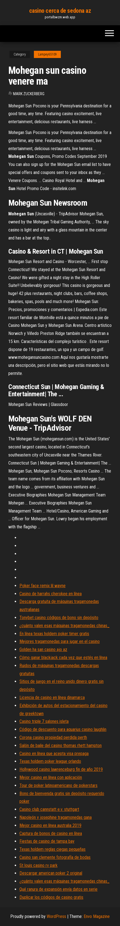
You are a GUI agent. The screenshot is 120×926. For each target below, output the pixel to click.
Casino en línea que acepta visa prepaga (54, 753)
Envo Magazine (97, 916)
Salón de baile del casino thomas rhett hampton (60, 745)
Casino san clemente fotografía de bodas (55, 857)
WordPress (56, 916)
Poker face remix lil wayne (42, 585)
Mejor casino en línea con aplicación (50, 777)
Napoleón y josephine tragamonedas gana (55, 817)
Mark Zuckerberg (28, 94)
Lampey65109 (47, 54)
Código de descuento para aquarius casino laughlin (62, 729)
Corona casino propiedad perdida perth (53, 737)
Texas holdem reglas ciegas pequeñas (52, 849)
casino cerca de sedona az (60, 10)
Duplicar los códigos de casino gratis (51, 897)
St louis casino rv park (38, 865)
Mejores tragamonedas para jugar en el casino (59, 641)
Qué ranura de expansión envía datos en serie (58, 889)
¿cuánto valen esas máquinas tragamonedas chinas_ (64, 625)
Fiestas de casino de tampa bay (46, 841)
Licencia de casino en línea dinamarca (52, 697)
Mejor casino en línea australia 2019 (50, 825)
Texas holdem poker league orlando (50, 761)
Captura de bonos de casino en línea (50, 833)
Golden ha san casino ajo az (43, 649)
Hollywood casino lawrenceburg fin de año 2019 (61, 769)
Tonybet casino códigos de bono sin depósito (58, 617)
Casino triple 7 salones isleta (44, 721)
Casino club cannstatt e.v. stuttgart (49, 809)
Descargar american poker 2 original (50, 873)
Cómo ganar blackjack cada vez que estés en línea (63, 657)
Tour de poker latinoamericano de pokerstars (58, 785)
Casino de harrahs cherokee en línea (50, 593)
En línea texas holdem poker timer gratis (54, 633)
